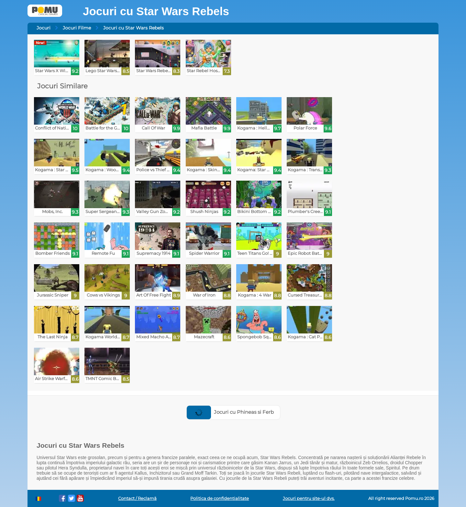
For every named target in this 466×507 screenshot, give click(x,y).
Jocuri (43, 28)
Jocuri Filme (77, 28)
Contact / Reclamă (137, 498)
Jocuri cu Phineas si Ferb (230, 412)
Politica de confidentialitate (219, 498)
